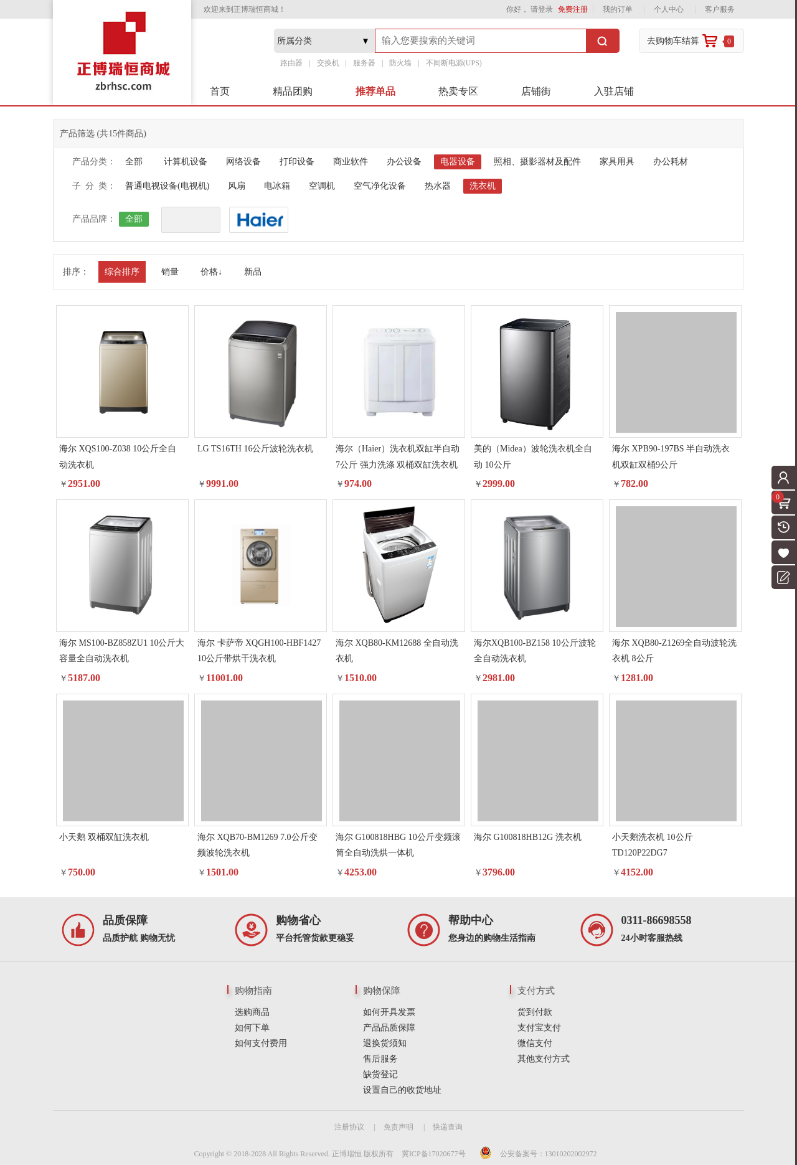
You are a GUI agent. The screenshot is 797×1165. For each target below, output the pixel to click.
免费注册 (573, 9)
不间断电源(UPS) (454, 63)
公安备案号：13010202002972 (548, 1153)
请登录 (542, 9)
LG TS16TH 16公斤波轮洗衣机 (255, 448)
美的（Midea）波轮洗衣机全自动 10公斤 (533, 456)
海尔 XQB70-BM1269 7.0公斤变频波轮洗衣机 (257, 844)
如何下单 (252, 1027)
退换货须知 (385, 1043)
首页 (220, 91)
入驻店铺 (614, 91)
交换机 (328, 63)
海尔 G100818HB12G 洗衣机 (528, 837)
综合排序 (122, 271)
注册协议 (349, 1127)
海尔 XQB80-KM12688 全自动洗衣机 (397, 650)
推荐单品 (375, 91)
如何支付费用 (261, 1043)
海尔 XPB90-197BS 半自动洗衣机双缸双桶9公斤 (671, 456)
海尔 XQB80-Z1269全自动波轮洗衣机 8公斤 (674, 650)
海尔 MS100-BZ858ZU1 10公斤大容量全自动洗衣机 (121, 650)
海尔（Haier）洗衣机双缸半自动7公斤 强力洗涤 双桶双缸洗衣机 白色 (398, 458)
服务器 (364, 63)
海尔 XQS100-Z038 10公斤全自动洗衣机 (117, 456)
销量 (170, 271)
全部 (134, 161)
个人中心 (669, 9)
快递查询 (448, 1127)
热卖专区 (458, 91)
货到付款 (534, 1012)
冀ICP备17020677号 (434, 1153)
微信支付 (534, 1043)
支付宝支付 (539, 1027)
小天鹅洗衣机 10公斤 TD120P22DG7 (652, 844)
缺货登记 (380, 1074)
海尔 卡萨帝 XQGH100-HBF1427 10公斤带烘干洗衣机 (259, 650)
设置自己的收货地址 (402, 1090)
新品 (253, 271)
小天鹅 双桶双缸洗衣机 (104, 837)
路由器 (291, 63)
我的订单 (618, 9)
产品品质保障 (389, 1027)
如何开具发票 (389, 1012)
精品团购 (293, 91)
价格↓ (211, 271)
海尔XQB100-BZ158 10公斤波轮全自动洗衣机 (535, 650)
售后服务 (380, 1059)
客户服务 (720, 9)
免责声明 (398, 1127)
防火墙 (400, 63)
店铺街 (536, 91)
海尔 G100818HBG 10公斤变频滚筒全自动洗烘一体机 (398, 844)
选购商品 (252, 1012)
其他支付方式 (543, 1059)
